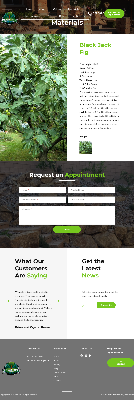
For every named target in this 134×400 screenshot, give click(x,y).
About (42, 9)
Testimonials (32, 16)
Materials (73, 9)
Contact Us (78, 16)
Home (28, 9)
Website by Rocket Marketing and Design (117, 395)
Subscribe (106, 305)
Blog (62, 16)
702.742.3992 (101, 13)
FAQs (49, 16)
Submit (67, 229)
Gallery (57, 9)
